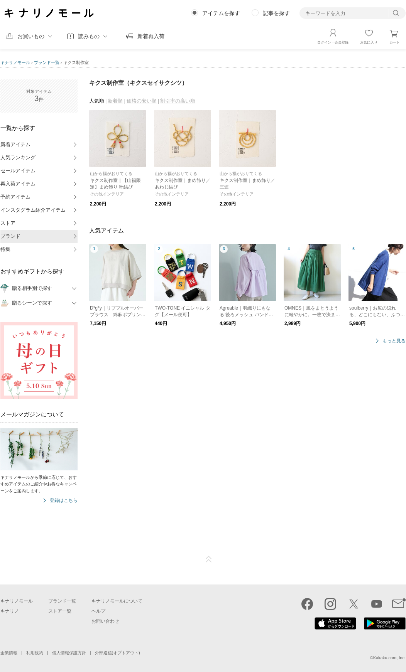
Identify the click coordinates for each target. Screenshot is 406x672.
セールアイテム (18, 170)
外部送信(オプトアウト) (117, 652)
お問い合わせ (105, 621)
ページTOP (209, 559)
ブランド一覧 (46, 62)
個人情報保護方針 (69, 652)
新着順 (115, 101)
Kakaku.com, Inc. (389, 657)
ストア (7, 223)
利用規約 (34, 652)
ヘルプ (98, 611)
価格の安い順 (142, 101)
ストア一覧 (59, 611)
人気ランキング (18, 157)
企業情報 (8, 652)
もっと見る (394, 341)
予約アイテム (15, 197)
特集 (5, 249)
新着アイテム (15, 144)
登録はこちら (64, 500)
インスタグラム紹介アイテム (33, 210)
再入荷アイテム (18, 184)
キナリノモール (15, 62)
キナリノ (9, 611)
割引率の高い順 (177, 101)
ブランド (10, 236)
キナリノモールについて (116, 601)
